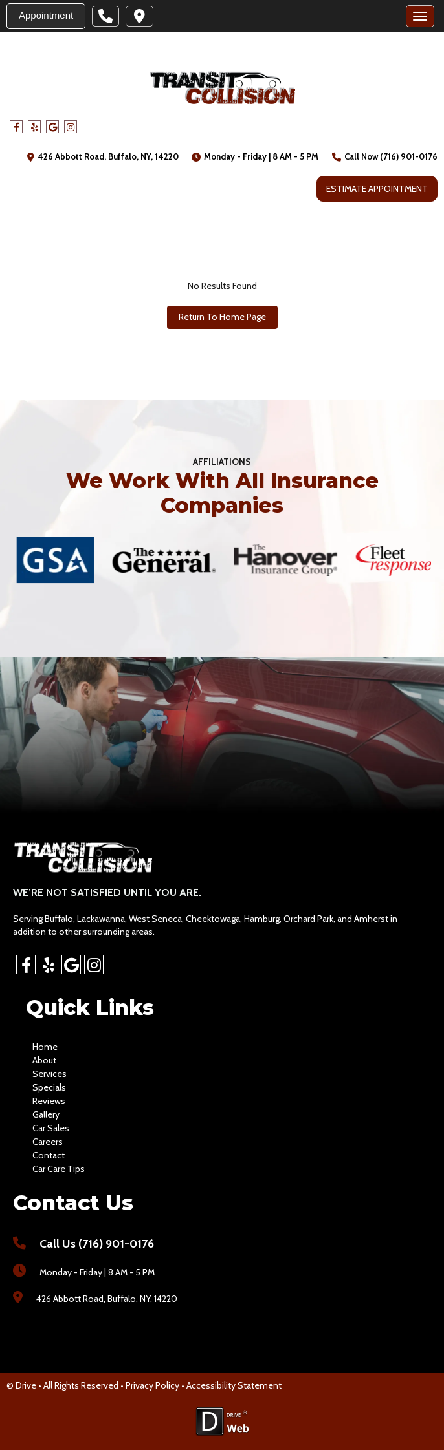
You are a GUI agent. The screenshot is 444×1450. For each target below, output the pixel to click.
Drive (26, 1385)
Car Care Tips (58, 1169)
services (49, 1074)
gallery (46, 1114)
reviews (48, 1101)
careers (47, 1141)
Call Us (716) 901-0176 (96, 1244)
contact (48, 1155)
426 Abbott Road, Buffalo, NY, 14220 (108, 156)
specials (49, 1087)
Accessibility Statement (234, 1385)
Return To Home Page (222, 317)
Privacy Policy (152, 1385)
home (45, 1046)
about (44, 1060)
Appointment (46, 15)
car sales (50, 1128)
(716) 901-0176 (409, 156)
